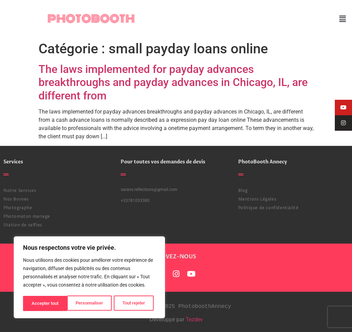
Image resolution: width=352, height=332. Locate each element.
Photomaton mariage (26, 216)
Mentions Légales (257, 199)
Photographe (17, 208)
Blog (243, 191)
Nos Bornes (16, 199)
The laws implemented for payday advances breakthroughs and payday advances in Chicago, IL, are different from (173, 82)
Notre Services (19, 191)
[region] (89, 278)
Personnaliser (45, 303)
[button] (343, 18)
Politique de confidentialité (268, 208)
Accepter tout (134, 303)
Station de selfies (22, 225)
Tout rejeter (90, 303)
